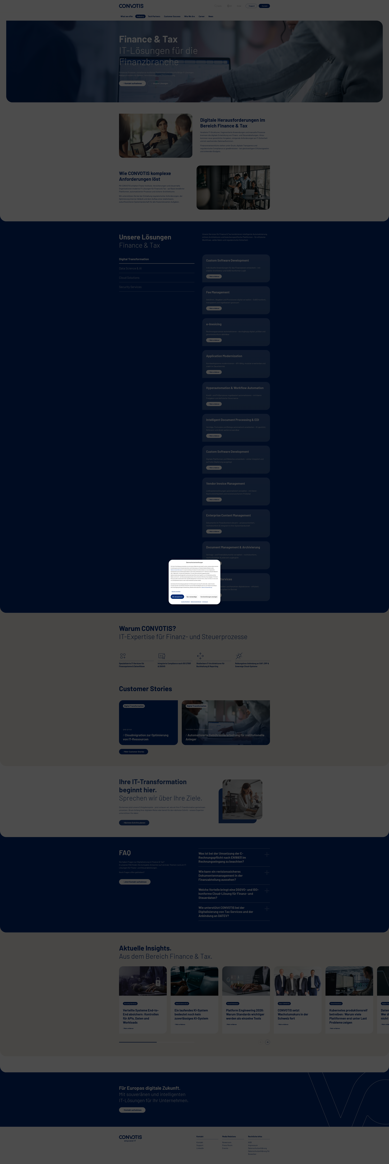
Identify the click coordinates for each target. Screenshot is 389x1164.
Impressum (205, 601)
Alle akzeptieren (177, 597)
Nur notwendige (192, 597)
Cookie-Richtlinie (185, 601)
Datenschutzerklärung (176, 569)
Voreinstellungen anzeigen (208, 597)
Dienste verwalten (176, 591)
